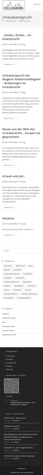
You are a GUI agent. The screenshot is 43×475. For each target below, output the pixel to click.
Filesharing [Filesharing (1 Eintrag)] (19, 278)
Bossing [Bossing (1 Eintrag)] (7, 270)
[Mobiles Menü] (37, 4)
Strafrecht (9, 359)
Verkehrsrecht (11, 363)
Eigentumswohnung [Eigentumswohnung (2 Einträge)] (12, 274)
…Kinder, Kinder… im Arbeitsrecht (16, 37)
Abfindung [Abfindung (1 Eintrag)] (8, 266)
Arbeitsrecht (10, 356)
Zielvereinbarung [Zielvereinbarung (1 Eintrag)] (24, 298)
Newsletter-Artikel (8, 326)
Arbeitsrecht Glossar (9, 318)
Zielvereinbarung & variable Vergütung (19, 456)
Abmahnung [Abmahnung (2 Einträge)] (20, 266)
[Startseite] (3, 21)
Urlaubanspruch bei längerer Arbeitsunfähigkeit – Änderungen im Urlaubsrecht (21, 81)
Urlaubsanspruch (25, 21)
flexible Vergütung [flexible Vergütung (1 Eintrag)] (11, 282)
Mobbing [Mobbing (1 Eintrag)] (7, 286)
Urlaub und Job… (13, 176)
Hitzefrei (8, 218)
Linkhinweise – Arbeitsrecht (15, 418)
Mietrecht (9, 369)
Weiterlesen (10, 64)
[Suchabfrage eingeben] (21, 250)
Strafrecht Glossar (8, 330)
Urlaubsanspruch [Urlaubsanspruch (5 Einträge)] (11, 294)
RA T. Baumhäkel (11, 44)
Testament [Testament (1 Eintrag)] (17, 290)
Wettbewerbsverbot (9, 335)
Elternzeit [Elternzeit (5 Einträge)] (8, 278)
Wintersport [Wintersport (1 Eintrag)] (9, 298)
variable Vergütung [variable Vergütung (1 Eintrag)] (29, 294)
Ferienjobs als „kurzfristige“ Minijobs (18, 448)
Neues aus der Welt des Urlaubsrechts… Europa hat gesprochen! (21, 133)
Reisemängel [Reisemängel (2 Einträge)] (19, 286)
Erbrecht (9, 366)
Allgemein (5, 314)
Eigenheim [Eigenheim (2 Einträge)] (17, 270)
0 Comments (15, 421)
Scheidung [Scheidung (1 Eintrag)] (31, 286)
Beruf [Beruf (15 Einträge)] (31, 266)
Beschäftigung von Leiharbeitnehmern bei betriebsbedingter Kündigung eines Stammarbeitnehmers (20, 437)
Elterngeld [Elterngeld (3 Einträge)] (27, 274)
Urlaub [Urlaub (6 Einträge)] (27, 290)
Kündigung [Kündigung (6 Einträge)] (27, 282)
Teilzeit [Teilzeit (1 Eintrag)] (7, 290)
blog (23, 44)
